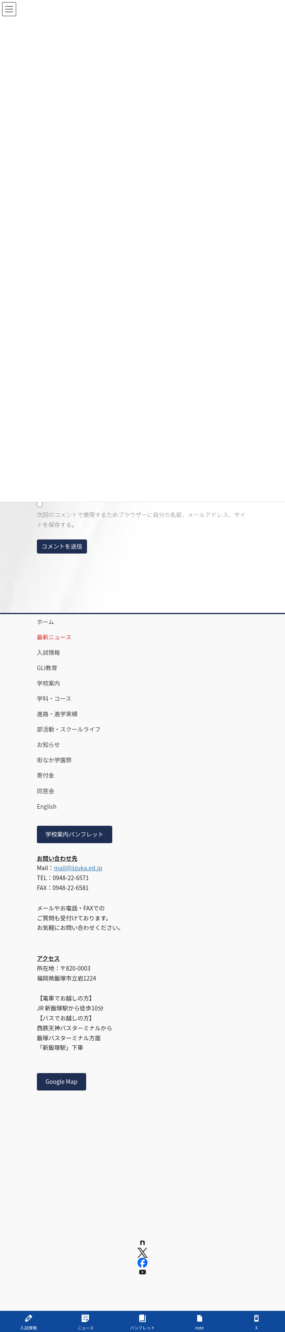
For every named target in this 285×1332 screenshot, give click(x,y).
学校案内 (48, 683)
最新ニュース (54, 637)
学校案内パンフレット (75, 834)
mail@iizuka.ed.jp (78, 868)
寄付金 (45, 775)
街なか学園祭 (54, 760)
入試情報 (48, 652)
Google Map (61, 1081)
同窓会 (45, 791)
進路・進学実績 (57, 714)
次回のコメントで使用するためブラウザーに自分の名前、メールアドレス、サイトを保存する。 (141, 519)
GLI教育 (47, 668)
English (47, 806)
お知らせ (48, 744)
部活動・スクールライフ (69, 729)
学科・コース (54, 698)
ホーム (45, 621)
